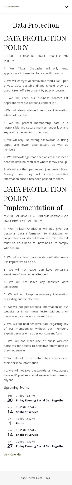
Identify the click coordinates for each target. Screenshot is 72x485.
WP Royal (45, 478)
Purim (20, 423)
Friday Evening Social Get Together (40, 400)
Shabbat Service (27, 412)
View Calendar (12, 454)
